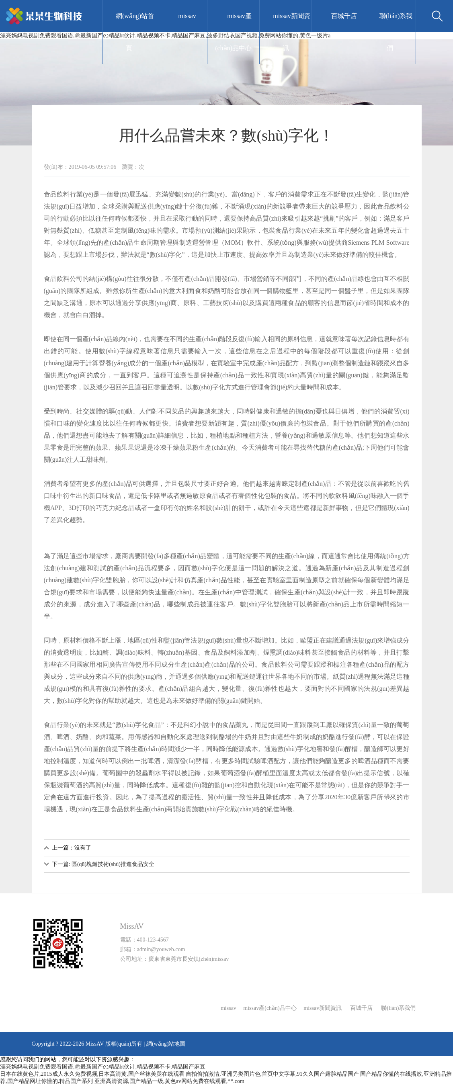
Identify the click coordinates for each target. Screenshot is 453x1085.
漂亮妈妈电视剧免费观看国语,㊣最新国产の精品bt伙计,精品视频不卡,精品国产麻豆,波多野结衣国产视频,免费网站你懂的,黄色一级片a (165, 36)
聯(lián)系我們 (396, 31)
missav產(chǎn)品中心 (233, 31)
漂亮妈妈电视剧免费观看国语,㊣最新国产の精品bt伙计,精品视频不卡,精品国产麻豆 (102, 1067)
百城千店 (344, 15)
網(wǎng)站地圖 (165, 1044)
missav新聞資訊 (291, 31)
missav (187, 15)
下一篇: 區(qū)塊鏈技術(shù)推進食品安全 (103, 864)
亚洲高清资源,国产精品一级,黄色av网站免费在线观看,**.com (169, 1081)
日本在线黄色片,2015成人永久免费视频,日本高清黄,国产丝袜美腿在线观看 (92, 1074)
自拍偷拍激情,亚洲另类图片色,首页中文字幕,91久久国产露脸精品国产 (272, 1074)
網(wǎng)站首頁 (135, 31)
